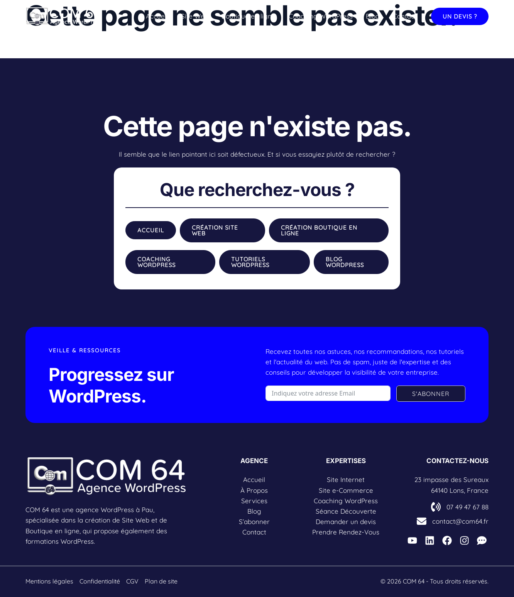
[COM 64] (64, 15)
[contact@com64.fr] (453, 521)
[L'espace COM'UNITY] (482, 540)
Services (254, 501)
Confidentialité (99, 581)
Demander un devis (346, 522)
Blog (373, 16)
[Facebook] (447, 540)
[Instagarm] (464, 540)
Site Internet (346, 479)
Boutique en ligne (248, 16)
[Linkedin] (430, 540)
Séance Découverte (346, 511)
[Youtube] (412, 540)
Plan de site (161, 581)
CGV (132, 581)
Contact (405, 16)
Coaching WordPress (321, 16)
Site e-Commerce (346, 490)
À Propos (254, 490)
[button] (460, 16)
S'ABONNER (431, 393)
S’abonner (254, 522)
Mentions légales (49, 581)
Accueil (157, 16)
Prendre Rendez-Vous (345, 532)
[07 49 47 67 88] (460, 507)
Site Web (194, 16)
